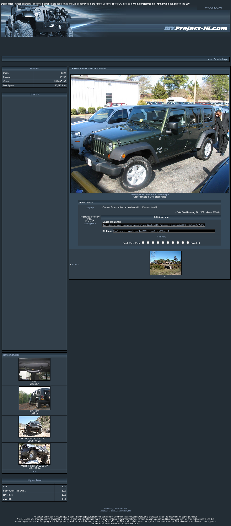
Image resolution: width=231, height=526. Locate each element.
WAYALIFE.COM (213, 7)
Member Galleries (88, 69)
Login (224, 59)
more (34, 471)
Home (209, 59)
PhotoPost (119, 508)
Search (217, 59)
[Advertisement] (115, 46)
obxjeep (102, 69)
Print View (161, 237)
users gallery (90, 223)
